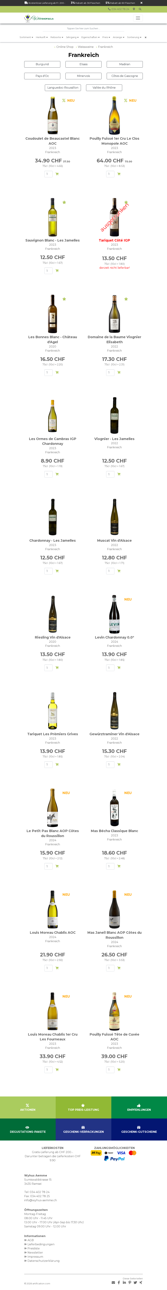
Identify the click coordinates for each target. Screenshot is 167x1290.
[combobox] (83, 28)
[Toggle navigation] (138, 18)
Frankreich (105, 46)
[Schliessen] (141, 3)
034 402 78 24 (39, 1191)
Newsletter (35, 1252)
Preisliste (33, 1247)
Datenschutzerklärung (43, 1260)
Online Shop (65, 46)
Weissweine (86, 46)
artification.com (41, 1283)
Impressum (35, 1256)
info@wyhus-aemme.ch (40, 1199)
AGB (30, 1239)
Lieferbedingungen (40, 1243)
